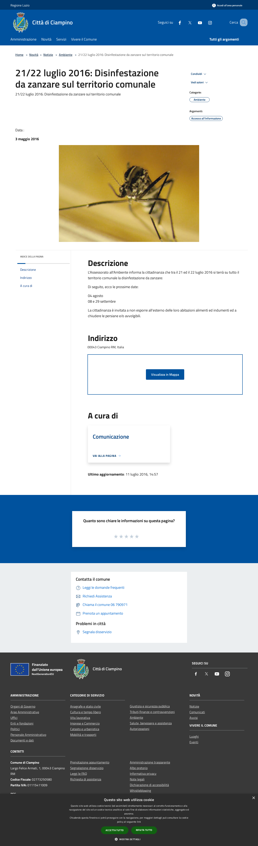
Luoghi (194, 736)
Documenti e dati (22, 740)
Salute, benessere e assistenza (151, 723)
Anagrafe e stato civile (85, 706)
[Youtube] (195, 22)
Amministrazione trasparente (150, 762)
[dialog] (129, 820)
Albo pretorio (139, 767)
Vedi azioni (200, 82)
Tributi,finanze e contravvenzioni (152, 711)
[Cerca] (243, 22)
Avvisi (193, 717)
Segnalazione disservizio (86, 767)
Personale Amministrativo (28, 734)
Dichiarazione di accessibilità (149, 784)
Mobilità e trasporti (83, 734)
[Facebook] (175, 22)
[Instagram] (205, 22)
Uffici (14, 717)
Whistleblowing (140, 790)
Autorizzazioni (139, 728)
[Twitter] (185, 22)
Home (19, 54)
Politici (15, 729)
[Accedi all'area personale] (227, 5)
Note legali (137, 779)
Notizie (48, 54)
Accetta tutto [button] (115, 830)
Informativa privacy (143, 773)
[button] (129, 839)
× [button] (253, 798)
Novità (33, 54)
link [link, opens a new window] (139, 822)
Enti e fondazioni (21, 723)
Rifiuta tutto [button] (144, 830)
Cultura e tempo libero (85, 712)
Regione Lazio (19, 5)
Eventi (193, 742)
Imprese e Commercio (85, 723)
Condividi (199, 74)
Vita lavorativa (80, 717)
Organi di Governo (22, 706)
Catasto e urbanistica (84, 729)
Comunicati (197, 712)
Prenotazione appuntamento (89, 762)
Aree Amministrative (24, 712)
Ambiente (65, 54)
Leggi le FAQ (78, 773)
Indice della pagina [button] (31, 256)
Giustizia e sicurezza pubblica (150, 706)
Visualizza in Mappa (165, 374)
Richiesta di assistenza (85, 779)
